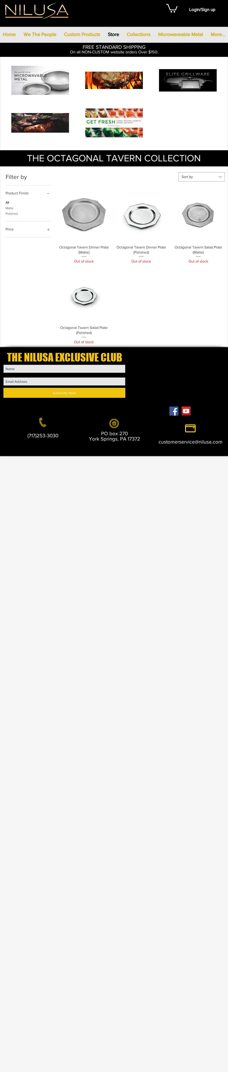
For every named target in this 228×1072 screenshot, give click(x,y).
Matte (9, 207)
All (7, 202)
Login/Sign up (202, 9)
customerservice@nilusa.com (190, 441)
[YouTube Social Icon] (186, 411)
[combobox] (202, 176)
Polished (12, 213)
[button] (171, 7)
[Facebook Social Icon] (173, 411)
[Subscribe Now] (64, 393)
